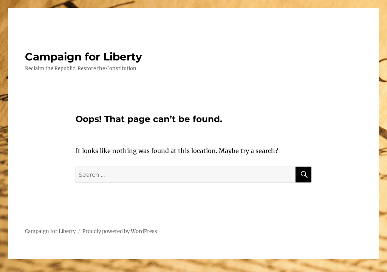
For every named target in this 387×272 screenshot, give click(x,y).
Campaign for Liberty (83, 56)
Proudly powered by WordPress (119, 231)
